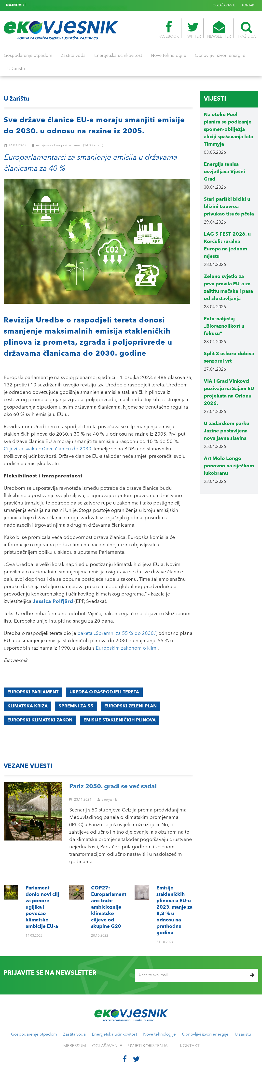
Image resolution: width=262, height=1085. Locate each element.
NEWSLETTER (219, 30)
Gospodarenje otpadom (28, 55)
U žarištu (16, 69)
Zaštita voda (73, 55)
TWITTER (193, 30)
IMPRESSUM (74, 1046)
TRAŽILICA (246, 30)
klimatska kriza (27, 706)
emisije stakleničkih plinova (119, 720)
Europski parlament (32, 692)
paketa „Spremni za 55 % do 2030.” (116, 633)
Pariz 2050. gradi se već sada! (113, 787)
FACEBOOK (168, 30)
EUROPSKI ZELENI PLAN (130, 706)
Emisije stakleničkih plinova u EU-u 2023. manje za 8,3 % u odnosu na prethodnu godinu (99, 5)
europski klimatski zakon (39, 720)
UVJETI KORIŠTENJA (148, 1046)
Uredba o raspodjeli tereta (104, 692)
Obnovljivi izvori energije (220, 55)
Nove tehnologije (168, 55)
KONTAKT (248, 5)
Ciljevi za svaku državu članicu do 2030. (48, 449)
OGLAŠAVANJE (224, 5)
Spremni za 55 (76, 706)
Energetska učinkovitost (118, 55)
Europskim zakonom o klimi (127, 648)
